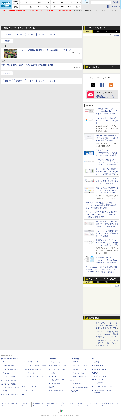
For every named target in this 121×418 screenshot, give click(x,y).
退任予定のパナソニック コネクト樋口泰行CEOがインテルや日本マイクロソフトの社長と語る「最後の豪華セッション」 (107, 328)
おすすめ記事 (94, 318)
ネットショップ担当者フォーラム (35, 365)
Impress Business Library (32, 369)
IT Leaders (6, 373)
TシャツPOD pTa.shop (102, 383)
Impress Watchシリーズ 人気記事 (102, 279)
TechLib (75, 394)
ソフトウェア (100, 10)
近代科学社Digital (57, 390)
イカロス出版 (74, 359)
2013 (19, 35)
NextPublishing (29, 390)
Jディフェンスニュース (80, 365)
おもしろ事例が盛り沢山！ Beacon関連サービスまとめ (46, 50)
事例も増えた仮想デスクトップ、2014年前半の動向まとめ (27, 65)
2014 (8, 35)
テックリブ (74, 391)
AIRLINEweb (77, 362)
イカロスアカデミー (79, 377)
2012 (30, 35)
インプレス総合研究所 (10, 369)
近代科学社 (52, 387)
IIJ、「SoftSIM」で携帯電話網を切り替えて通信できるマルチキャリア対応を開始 (107, 223)
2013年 (7, 41)
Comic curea (98, 365)
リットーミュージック (58, 362)
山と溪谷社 (52, 377)
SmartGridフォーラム (31, 362)
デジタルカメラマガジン (11, 387)
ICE (93, 359)
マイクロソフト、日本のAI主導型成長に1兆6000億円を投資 (107, 120)
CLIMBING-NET (56, 383)
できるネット (7, 391)
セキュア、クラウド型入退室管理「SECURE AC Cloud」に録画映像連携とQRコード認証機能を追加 (101, 205)
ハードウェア (88, 10)
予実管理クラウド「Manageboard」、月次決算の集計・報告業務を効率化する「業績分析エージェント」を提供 (107, 155)
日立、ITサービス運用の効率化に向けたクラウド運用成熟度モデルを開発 (107, 233)
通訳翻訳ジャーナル (79, 369)
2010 (52, 35)
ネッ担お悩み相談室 (9, 380)
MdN (72, 380)
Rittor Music (53, 359)
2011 (41, 35)
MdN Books (77, 383)
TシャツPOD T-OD (58, 369)
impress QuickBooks (101, 369)
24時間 (97, 31)
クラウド (77, 10)
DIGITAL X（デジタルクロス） (34, 377)
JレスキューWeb (78, 373)
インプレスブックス (30, 386)
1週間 (106, 31)
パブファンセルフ (100, 376)
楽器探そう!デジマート (58, 365)
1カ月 (116, 31)
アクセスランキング (97, 28)
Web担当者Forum (9, 365)
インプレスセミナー (30, 373)
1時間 (88, 31)
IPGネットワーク (97, 380)
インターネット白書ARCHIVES (13, 394)
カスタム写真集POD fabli (103, 386)
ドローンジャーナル (9, 377)
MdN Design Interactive (80, 387)
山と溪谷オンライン (58, 380)
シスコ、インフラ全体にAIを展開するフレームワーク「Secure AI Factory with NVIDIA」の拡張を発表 (101, 214)
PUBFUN (95, 373)
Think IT (5, 362)
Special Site (94, 67)
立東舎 (53, 373)
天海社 (96, 362)
